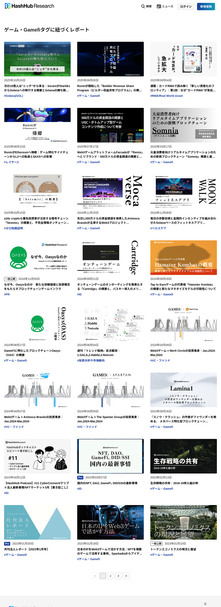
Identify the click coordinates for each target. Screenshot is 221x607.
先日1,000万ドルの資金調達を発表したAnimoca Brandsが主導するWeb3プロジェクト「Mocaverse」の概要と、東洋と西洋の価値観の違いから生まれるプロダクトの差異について (110, 221)
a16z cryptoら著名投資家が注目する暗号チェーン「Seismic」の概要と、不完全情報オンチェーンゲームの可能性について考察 (36, 221)
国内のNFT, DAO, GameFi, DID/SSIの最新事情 (107, 483)
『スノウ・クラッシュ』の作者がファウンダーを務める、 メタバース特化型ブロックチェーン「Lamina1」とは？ (183, 419)
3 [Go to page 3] (118, 576)
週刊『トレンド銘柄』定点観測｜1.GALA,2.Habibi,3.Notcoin (98, 353)
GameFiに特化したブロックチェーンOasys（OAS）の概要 (32, 353)
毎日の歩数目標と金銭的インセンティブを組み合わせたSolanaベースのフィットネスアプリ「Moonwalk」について (183, 221)
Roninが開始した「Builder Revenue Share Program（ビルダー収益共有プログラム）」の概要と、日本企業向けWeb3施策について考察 (109, 88)
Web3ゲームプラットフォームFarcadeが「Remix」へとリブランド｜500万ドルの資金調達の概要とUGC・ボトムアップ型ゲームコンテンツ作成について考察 (110, 155)
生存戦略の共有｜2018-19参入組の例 (174, 483)
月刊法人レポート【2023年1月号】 (26, 549)
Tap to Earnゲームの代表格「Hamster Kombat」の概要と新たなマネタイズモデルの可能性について (183, 287)
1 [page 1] (103, 576)
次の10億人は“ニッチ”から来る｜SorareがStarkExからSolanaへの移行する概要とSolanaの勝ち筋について (37, 88)
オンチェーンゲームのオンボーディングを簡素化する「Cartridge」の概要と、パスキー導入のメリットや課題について (110, 287)
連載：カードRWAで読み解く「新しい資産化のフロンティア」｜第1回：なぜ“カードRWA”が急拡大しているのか (183, 88)
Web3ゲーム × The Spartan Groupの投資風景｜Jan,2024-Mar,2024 (108, 419)
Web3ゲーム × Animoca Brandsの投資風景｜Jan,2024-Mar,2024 (33, 419)
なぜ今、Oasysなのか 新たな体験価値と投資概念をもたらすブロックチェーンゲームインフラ (37, 287)
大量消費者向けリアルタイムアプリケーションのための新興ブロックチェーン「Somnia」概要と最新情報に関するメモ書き (183, 155)
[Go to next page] (126, 576)
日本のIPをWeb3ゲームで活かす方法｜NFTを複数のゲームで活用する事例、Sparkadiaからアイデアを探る (109, 552)
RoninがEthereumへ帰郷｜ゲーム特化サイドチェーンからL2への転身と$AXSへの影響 (36, 154)
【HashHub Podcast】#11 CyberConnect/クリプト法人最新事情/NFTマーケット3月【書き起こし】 (36, 485)
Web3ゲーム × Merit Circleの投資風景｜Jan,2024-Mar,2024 (183, 353)
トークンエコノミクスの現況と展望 (173, 549)
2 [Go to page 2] (110, 576)
